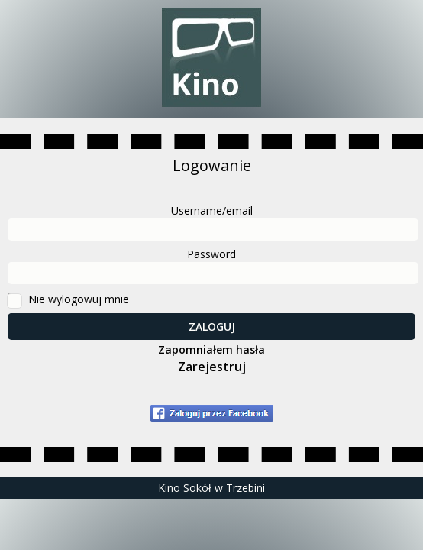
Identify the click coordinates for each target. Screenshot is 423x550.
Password (211, 254)
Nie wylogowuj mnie (78, 299)
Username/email (212, 210)
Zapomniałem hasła (211, 349)
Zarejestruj (212, 366)
